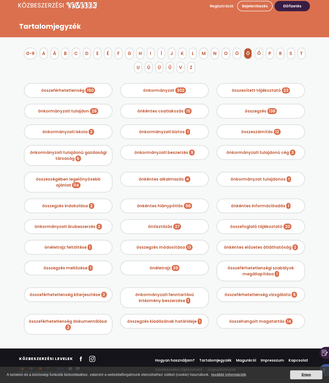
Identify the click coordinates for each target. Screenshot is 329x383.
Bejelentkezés (255, 6)
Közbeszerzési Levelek (46, 358)
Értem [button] (306, 375)
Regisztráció (222, 6)
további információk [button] (228, 375)
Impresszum (272, 360)
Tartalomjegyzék (215, 360)
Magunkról (246, 360)
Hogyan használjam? (175, 360)
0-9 (30, 53)
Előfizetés (292, 6)
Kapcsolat (298, 360)
